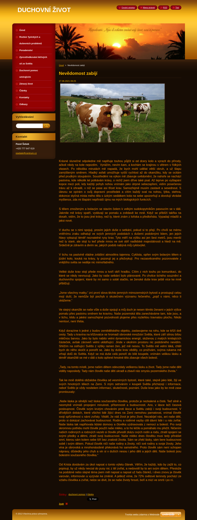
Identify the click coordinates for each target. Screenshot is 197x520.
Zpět (61, 504)
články (90, 494)
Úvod (61, 65)
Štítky (63, 494)
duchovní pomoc (77, 494)
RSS (165, 7)
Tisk (177, 7)
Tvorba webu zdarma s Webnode (142, 514)
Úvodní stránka (128, 7)
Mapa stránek (149, 7)
